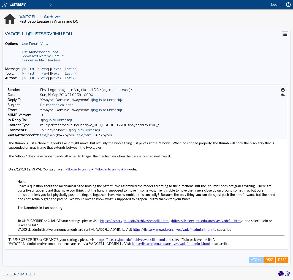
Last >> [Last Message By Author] (70, 78)
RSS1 (269, 260)
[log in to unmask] (115, 90)
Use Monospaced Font (40, 52)
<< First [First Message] (28, 69)
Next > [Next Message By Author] (56, 78)
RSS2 (282, 260)
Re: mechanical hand (56, 105)
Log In (276, 5)
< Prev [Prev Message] (43, 69)
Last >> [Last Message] (70, 69)
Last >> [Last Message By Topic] (70, 73)
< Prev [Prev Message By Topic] (43, 73)
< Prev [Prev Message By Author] (43, 78)
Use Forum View (35, 44)
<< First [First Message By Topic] (28, 73)
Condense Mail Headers (41, 60)
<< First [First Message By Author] (28, 78)
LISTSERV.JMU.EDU (19, 274)
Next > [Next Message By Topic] (56, 73)
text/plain (47, 135)
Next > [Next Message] (56, 69)
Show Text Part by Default (43, 56)
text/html (84, 135)
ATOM (256, 260)
